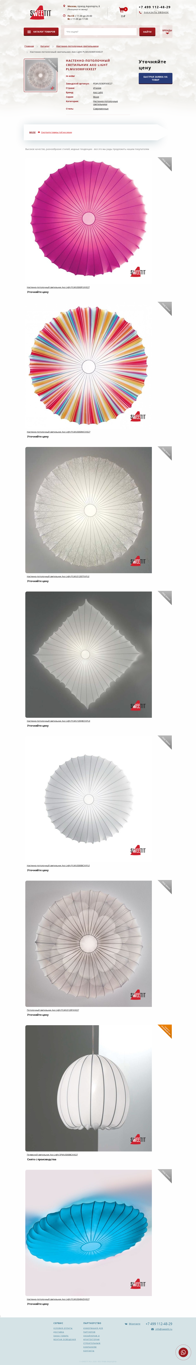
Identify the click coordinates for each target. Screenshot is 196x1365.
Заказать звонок (156, 12)
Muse (96, 96)
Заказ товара (60, 1336)
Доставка (58, 1332)
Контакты (88, 1351)
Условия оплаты (63, 1328)
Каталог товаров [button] (44, 31)
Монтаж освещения (64, 1339)
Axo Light (98, 92)
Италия (97, 87)
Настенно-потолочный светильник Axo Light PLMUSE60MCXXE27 (58, 431)
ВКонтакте (134, 1323)
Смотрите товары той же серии (56, 132)
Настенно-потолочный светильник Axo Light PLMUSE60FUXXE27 (58, 287)
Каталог (45, 46)
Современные (101, 108)
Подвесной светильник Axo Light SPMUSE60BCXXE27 (52, 1154)
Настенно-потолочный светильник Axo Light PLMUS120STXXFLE (58, 576)
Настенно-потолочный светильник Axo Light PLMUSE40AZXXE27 (58, 1299)
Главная (29, 46)
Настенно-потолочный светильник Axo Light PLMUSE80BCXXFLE (58, 865)
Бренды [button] (167, 30)
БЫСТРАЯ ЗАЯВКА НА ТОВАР (155, 78)
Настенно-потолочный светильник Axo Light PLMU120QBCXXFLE (58, 721)
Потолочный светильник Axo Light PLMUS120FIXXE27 (53, 1010)
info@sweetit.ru (163, 1329)
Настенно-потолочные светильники (77, 46)
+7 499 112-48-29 (155, 7)
